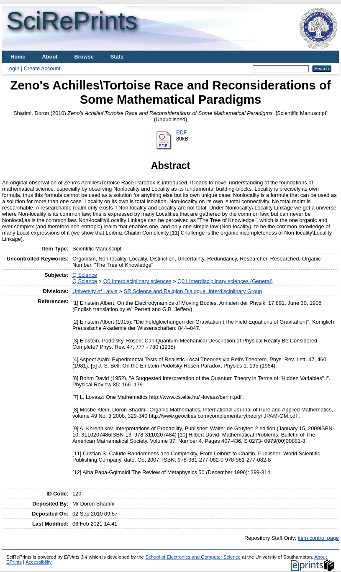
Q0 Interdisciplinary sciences (137, 281)
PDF (181, 132)
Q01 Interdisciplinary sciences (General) (225, 281)
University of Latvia (95, 291)
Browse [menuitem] (84, 57)
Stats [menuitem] (116, 57)
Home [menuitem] (18, 57)
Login (12, 68)
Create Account (42, 68)
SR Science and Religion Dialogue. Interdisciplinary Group (193, 291)
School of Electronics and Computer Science (193, 556)
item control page (318, 538)
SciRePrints (71, 21)
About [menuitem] (50, 57)
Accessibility (39, 561)
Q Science (84, 275)
